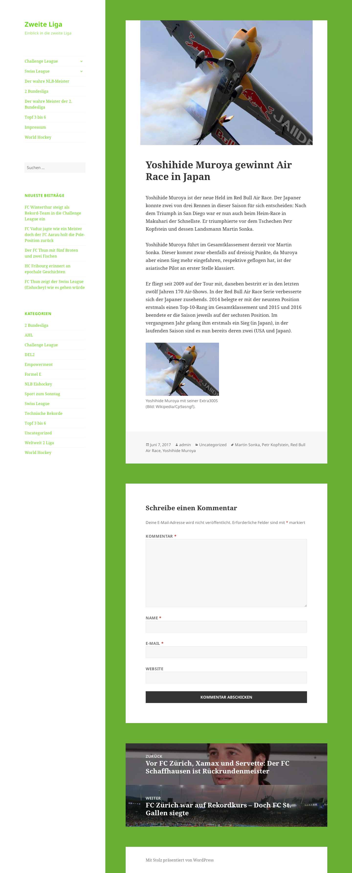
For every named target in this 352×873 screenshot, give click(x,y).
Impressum (35, 127)
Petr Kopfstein (275, 444)
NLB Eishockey (38, 384)
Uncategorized (38, 433)
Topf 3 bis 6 (35, 117)
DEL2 (30, 354)
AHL (29, 335)
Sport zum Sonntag (42, 394)
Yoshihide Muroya (179, 450)
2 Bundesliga (36, 91)
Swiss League (37, 71)
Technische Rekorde (44, 413)
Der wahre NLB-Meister (47, 81)
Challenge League (41, 61)
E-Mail (155, 643)
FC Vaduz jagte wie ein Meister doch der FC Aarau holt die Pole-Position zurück (55, 234)
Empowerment (39, 364)
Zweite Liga (43, 24)
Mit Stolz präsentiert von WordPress (180, 860)
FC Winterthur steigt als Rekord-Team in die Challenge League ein (53, 213)
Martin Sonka (247, 444)
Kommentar (161, 536)
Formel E (33, 374)
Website (154, 668)
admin (185, 444)
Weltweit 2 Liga (39, 442)
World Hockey (38, 137)
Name (154, 618)
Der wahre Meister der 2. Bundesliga (48, 104)
